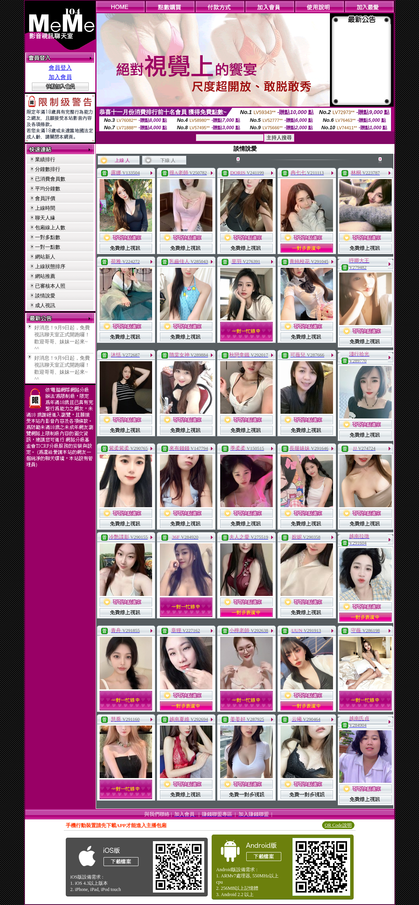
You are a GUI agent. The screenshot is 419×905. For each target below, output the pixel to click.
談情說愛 (45, 296)
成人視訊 (45, 305)
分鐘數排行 (47, 169)
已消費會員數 (50, 179)
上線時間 (45, 208)
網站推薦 (45, 276)
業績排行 (45, 159)
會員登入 (60, 68)
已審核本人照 (50, 286)
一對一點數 (47, 247)
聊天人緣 (45, 218)
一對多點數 (47, 237)
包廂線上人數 (50, 227)
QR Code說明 (338, 825)
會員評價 (45, 198)
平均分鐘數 (47, 189)
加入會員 (60, 77)
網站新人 (45, 257)
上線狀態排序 (50, 266)
